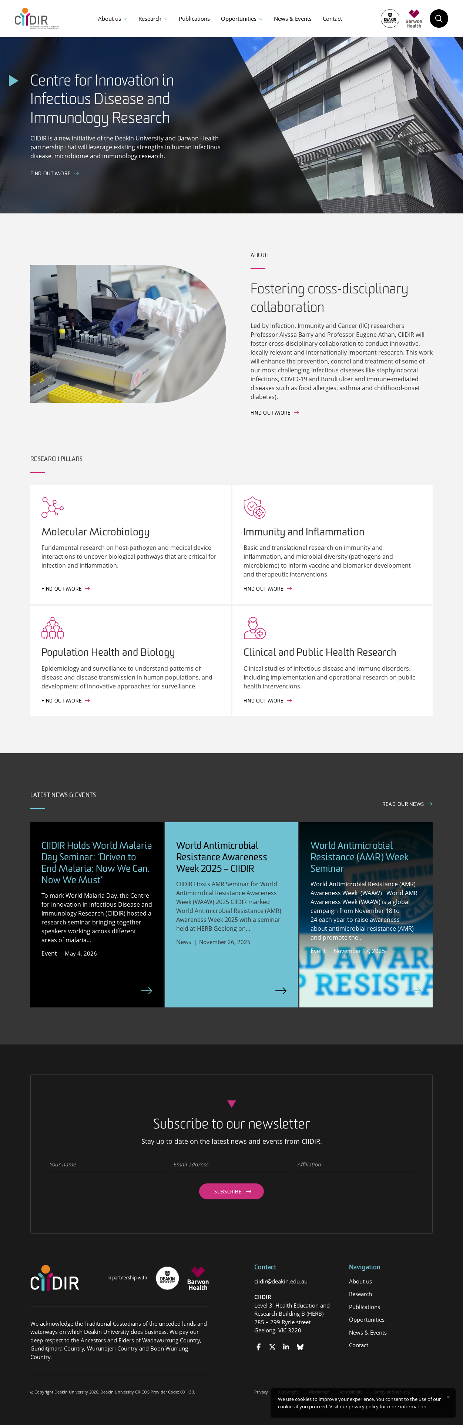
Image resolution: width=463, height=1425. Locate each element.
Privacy (261, 1392)
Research (149, 18)
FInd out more (50, 174)
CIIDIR (262, 1297)
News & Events (293, 18)
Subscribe (228, 1192)
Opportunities (238, 18)
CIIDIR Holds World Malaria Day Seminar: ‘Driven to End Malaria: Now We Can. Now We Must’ (96, 863)
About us (109, 18)
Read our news (403, 804)
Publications (194, 18)
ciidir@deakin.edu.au (281, 1281)
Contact (332, 18)
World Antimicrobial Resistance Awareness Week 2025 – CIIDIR (221, 857)
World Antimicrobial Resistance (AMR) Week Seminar (360, 857)
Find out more (271, 413)
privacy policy (364, 1406)
